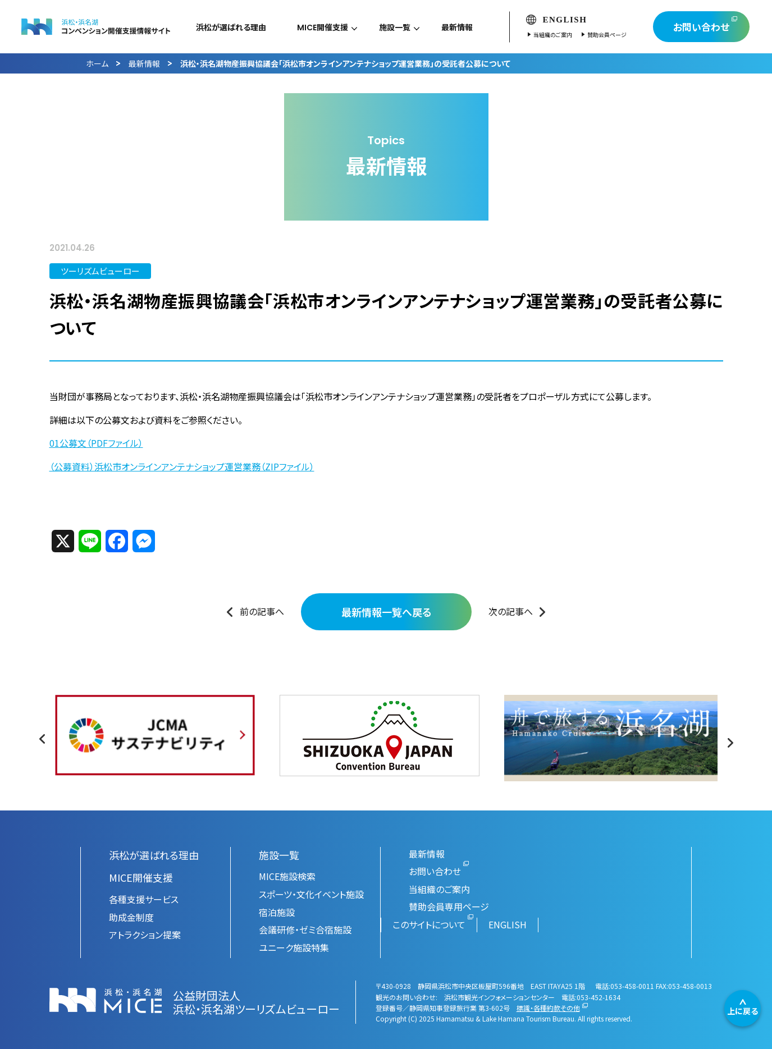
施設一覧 (279, 855)
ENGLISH (569, 20)
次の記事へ (510, 611)
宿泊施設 (277, 912)
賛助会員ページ (619, 34)
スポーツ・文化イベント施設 (311, 894)
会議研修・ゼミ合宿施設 (305, 929)
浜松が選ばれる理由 (154, 855)
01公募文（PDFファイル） (96, 443)
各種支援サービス (144, 899)
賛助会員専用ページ (449, 906)
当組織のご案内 (565, 34)
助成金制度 (131, 917)
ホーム (97, 63)
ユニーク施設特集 (294, 947)
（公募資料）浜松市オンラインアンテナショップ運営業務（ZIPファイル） (181, 466)
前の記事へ (262, 611)
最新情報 (144, 63)
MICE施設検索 (287, 876)
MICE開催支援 (141, 877)
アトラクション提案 (145, 934)
